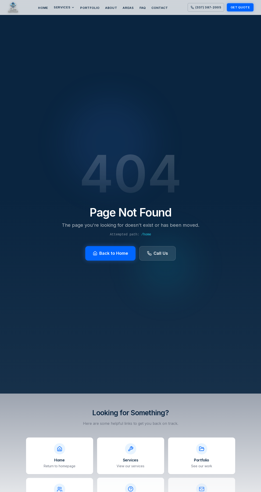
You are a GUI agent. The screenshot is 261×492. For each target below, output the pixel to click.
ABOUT (111, 8)
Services (64, 7)
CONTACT (159, 8)
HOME (43, 8)
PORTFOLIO (90, 8)
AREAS (128, 8)
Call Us (157, 253)
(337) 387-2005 (206, 7)
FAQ (142, 8)
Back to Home (110, 253)
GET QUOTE (240, 7)
